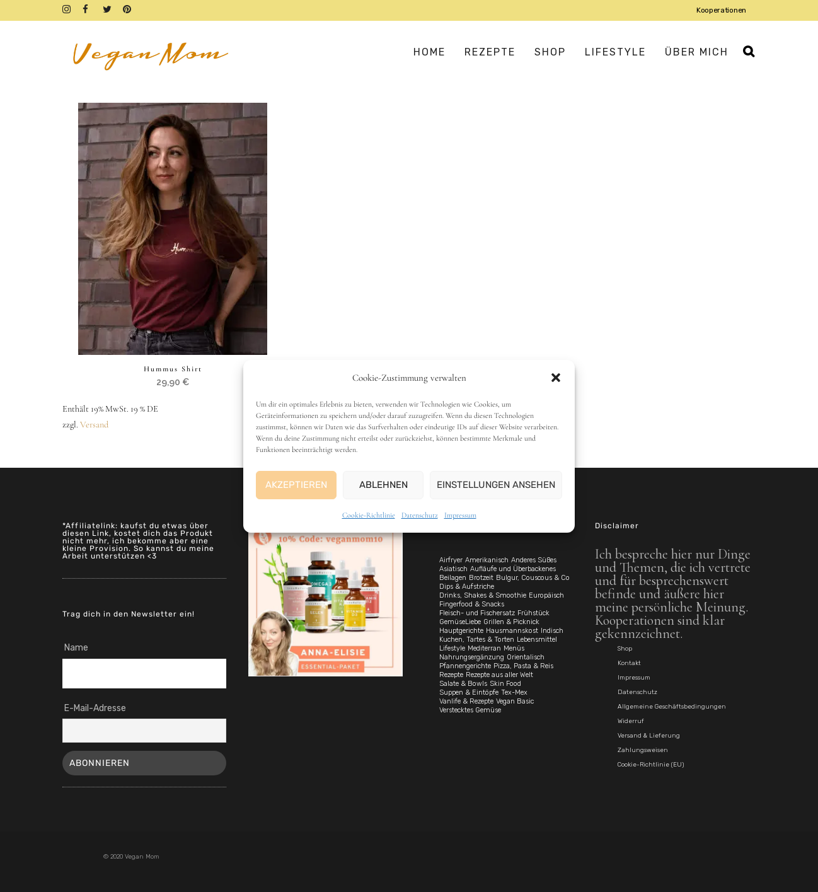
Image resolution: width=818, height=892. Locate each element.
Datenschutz (419, 515)
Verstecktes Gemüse (470, 710)
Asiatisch (453, 569)
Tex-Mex (514, 692)
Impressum (460, 515)
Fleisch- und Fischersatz (477, 613)
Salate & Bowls (463, 684)
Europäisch (546, 595)
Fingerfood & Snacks (471, 604)
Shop (625, 649)
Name (76, 647)
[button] (556, 377)
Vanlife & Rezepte (466, 701)
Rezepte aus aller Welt (499, 675)
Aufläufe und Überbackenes (513, 569)
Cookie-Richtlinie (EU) (651, 765)
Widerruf (631, 721)
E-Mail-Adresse (95, 708)
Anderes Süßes (533, 560)
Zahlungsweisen (643, 750)
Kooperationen (721, 10)
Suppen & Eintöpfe (468, 692)
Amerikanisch (487, 560)
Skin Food (505, 684)
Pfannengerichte (465, 666)
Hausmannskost (512, 631)
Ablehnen (383, 484)
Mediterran (484, 648)
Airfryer (451, 560)
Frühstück (533, 613)
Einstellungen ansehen (496, 484)
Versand (94, 425)
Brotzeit (481, 578)
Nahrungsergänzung (471, 657)
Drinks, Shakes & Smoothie (482, 595)
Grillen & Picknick (511, 622)
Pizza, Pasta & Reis (523, 666)
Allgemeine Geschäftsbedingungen (672, 707)
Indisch (552, 631)
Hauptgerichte (461, 631)
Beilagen (452, 578)
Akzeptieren (296, 484)
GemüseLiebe (460, 622)
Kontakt (629, 663)
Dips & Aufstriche (466, 586)
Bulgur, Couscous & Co (533, 578)
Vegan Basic (515, 701)
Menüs (514, 648)
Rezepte (451, 675)
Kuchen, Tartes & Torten (476, 639)
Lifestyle (452, 648)
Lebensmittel (537, 639)
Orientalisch (525, 657)
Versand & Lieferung (649, 736)
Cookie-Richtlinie (368, 515)
